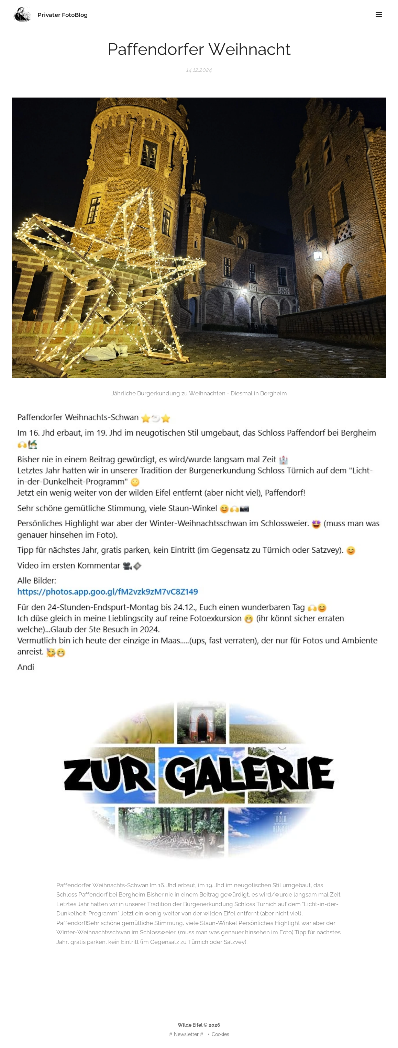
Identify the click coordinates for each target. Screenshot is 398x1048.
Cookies (220, 1034)
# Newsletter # (186, 1034)
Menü (379, 14)
